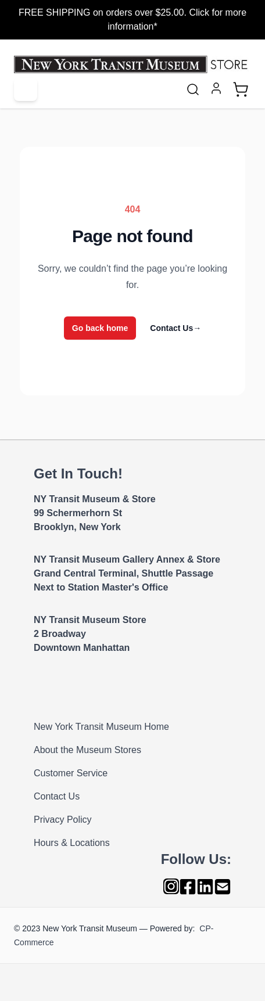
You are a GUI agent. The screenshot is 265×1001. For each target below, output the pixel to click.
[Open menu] (25, 89)
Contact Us (175, 328)
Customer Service (71, 773)
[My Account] (216, 88)
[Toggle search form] (193, 89)
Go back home (100, 328)
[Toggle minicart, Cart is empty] (240, 89)
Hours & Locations (72, 843)
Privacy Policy (63, 819)
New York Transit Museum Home (101, 727)
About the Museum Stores (87, 750)
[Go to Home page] (132, 64)
